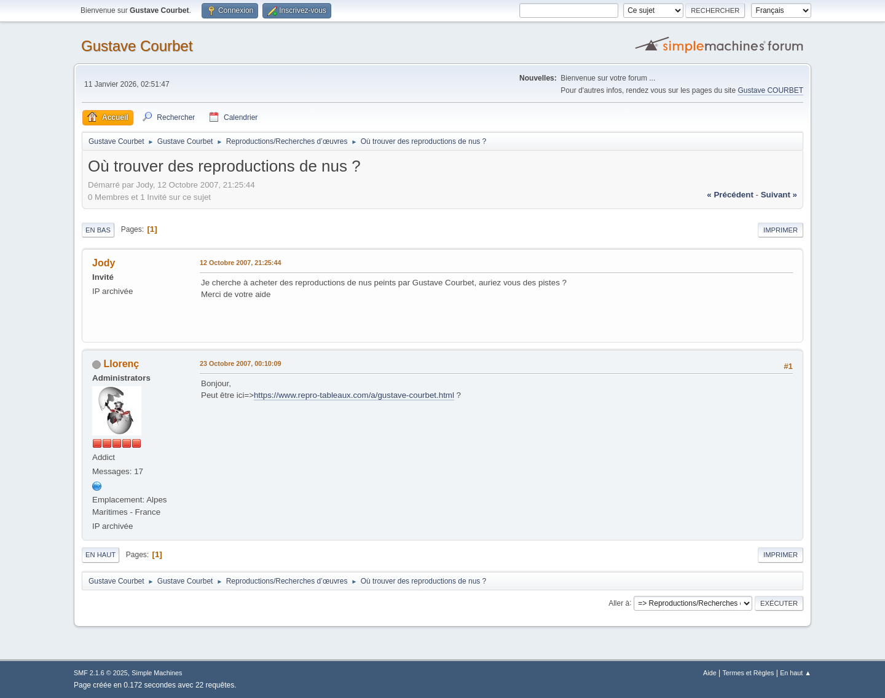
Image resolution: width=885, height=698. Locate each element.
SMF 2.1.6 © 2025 (101, 672)
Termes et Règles (748, 672)
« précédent (730, 194)
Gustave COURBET (770, 90)
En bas (98, 230)
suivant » (779, 194)
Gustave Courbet (136, 46)
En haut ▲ (795, 672)
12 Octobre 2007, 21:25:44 (240, 262)
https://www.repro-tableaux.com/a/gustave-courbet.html (354, 395)
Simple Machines (157, 672)
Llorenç (121, 364)
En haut (100, 554)
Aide (710, 672)
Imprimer (780, 230)
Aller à (618, 602)
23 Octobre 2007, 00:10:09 (240, 363)
